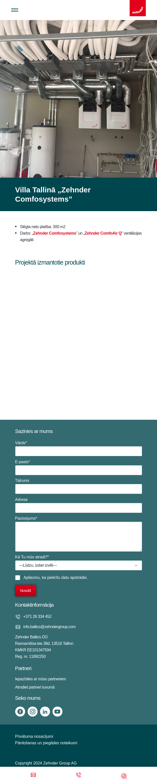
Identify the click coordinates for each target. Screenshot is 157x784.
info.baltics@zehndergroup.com (49, 627)
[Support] (124, 775)
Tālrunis (78, 486)
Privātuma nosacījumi (34, 736)
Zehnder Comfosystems (54, 233)
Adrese (78, 505)
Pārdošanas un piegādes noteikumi (46, 743)
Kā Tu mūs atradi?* (78, 562)
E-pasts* (78, 467)
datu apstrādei (74, 577)
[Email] (33, 775)
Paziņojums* (78, 534)
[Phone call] (79, 775)
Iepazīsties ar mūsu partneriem (40, 679)
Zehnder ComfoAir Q (103, 233)
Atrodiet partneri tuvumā (35, 687)
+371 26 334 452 (37, 616)
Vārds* (78, 448)
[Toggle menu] (14, 9)
